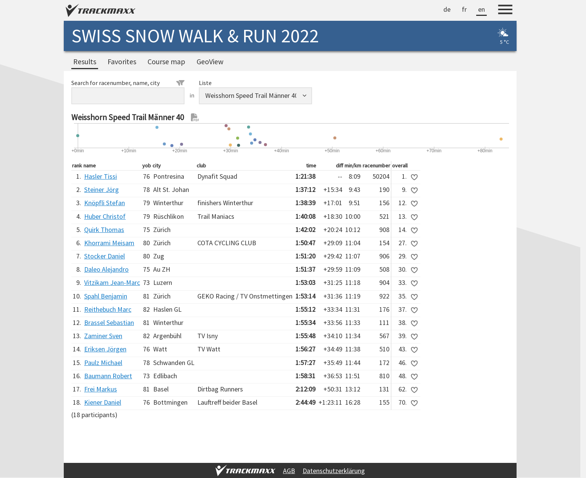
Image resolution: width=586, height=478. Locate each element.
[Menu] (505, 10)
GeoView (210, 61)
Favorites (122, 61)
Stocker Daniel (104, 256)
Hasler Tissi (100, 176)
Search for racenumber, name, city (128, 83)
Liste (205, 83)
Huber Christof (105, 216)
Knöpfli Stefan (104, 202)
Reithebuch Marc (107, 309)
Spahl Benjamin (105, 296)
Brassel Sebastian (109, 322)
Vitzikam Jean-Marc (112, 282)
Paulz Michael (103, 362)
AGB (289, 470)
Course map (166, 61)
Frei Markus (100, 389)
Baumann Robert (108, 375)
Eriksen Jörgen (105, 349)
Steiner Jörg (101, 189)
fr (464, 9)
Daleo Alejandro (106, 269)
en (481, 9)
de (447, 9)
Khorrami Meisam (109, 242)
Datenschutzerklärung (334, 470)
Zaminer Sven (103, 335)
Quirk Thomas (104, 229)
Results (84, 61)
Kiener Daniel (102, 402)
